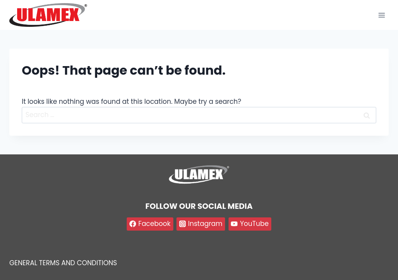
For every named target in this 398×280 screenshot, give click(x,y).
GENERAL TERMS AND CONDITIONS (63, 263)
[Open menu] (381, 15)
